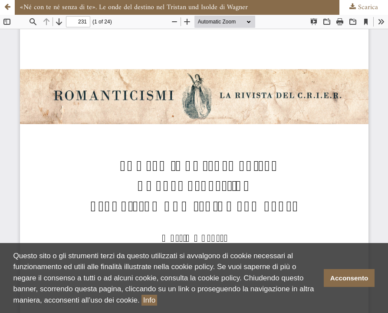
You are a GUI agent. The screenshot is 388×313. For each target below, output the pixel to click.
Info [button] (149, 300)
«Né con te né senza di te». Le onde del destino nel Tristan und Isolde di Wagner (134, 7)
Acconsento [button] (349, 278)
